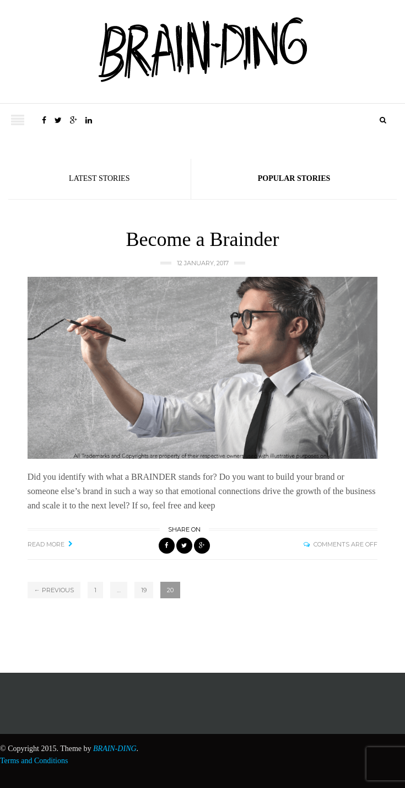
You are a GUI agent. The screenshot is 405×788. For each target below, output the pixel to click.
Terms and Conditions (34, 761)
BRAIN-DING (115, 748)
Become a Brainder (202, 239)
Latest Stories (99, 178)
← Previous (54, 590)
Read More (46, 544)
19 (144, 590)
